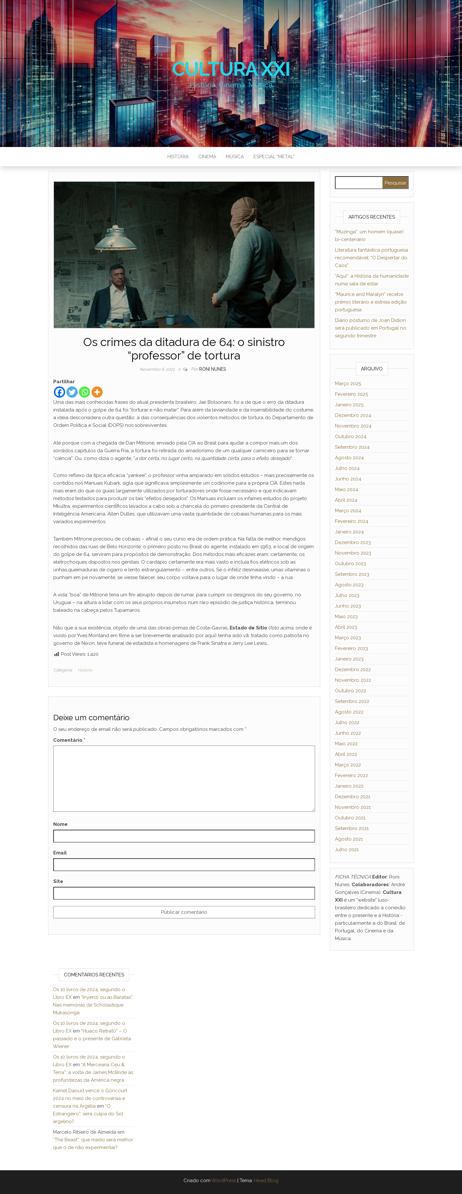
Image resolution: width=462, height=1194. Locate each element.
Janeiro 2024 (349, 532)
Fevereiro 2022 (351, 775)
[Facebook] (59, 392)
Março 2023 (348, 638)
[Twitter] (72, 392)
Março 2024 (348, 511)
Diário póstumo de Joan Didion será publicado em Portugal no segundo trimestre (370, 328)
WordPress (223, 1180)
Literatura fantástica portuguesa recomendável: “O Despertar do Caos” (371, 257)
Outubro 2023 (350, 564)
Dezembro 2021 (352, 797)
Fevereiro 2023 (351, 648)
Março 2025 (348, 383)
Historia (178, 157)
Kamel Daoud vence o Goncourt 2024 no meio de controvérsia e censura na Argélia (90, 1098)
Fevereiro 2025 (351, 394)
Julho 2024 (347, 468)
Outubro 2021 (350, 818)
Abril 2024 (346, 500)
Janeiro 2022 (349, 786)
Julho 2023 (347, 595)
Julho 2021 (347, 849)
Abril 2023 (346, 627)
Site (58, 881)
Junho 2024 (348, 479)
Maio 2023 (346, 616)
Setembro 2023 (352, 574)
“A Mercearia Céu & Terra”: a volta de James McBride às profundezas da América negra (93, 1072)
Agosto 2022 (349, 712)
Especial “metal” (274, 157)
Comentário (69, 740)
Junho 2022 (348, 733)
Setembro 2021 (352, 828)
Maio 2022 (346, 744)
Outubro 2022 (350, 691)
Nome (60, 824)
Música (235, 157)
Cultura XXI (231, 69)
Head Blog (266, 1180)
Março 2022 (348, 765)
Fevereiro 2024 (351, 521)
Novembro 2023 (353, 553)
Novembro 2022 (353, 680)
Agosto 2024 (349, 458)
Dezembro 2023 (353, 542)
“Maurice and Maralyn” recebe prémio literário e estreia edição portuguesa (371, 302)
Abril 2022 (346, 754)
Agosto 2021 (349, 839)
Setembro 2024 (352, 447)
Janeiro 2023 (349, 659)
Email (60, 853)
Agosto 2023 (349, 585)
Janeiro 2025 (349, 405)
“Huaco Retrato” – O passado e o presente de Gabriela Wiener (92, 1038)
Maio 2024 (346, 489)
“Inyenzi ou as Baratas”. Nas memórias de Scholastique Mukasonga (93, 1005)
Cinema (207, 157)
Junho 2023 (348, 606)
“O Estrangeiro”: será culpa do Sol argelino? (88, 1113)
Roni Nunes (212, 369)
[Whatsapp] (84, 392)
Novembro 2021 (353, 807)
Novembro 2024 (353, 426)
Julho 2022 (347, 722)
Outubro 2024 (350, 436)
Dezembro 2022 (353, 669)
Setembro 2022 (352, 701)
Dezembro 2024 (353, 415)
